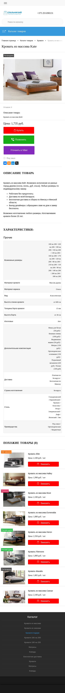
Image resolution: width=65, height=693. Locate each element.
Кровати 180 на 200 (32, 642)
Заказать (43, 464)
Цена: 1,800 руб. (36, 556)
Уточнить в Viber (19, 150)
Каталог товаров (14, 31)
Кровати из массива (32, 623)
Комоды (32, 652)
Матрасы (32, 647)
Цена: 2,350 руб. (36, 536)
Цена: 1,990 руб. (36, 478)
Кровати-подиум (32, 633)
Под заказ (9, 158)
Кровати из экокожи (32, 628)
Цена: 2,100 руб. (36, 458)
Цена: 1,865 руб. (36, 575)
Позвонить (18, 139)
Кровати (32, 661)
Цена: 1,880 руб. (36, 517)
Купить (19, 130)
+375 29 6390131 (45, 13)
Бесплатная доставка (32, 657)
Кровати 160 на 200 (32, 638)
